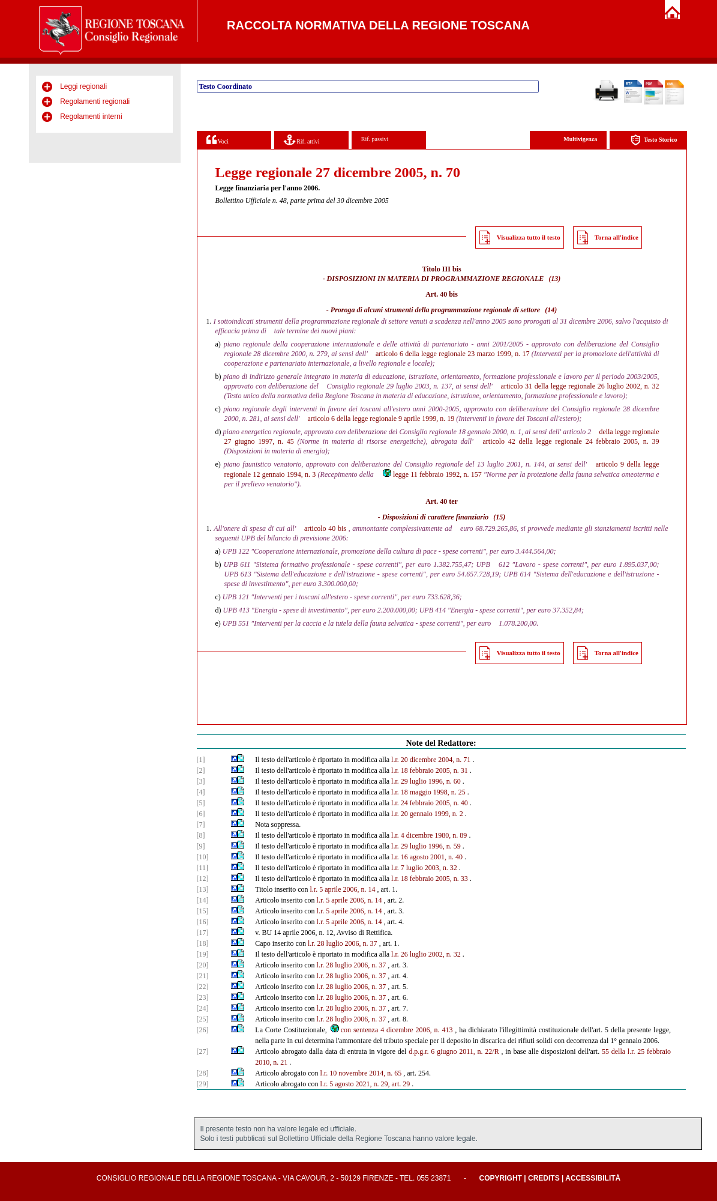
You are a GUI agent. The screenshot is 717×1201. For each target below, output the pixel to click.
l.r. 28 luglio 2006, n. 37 (342, 943)
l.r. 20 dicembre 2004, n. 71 (430, 759)
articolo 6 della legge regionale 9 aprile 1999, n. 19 (380, 418)
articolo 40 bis (325, 528)
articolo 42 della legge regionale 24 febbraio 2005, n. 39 (570, 441)
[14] (203, 900)
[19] (203, 954)
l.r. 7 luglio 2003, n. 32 (424, 868)
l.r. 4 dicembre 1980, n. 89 (429, 835)
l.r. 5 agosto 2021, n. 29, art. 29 (365, 1084)
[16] (203, 922)
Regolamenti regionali (95, 101)
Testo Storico (654, 140)
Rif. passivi (375, 139)
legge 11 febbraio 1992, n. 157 (432, 474)
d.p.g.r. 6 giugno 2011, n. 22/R (454, 1051)
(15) (499, 517)
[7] (201, 824)
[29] (203, 1084)
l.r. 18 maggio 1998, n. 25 (428, 792)
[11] (203, 868)
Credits (544, 1178)
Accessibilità (592, 1178)
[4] (201, 792)
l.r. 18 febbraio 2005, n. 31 (429, 770)
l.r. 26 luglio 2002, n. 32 (426, 954)
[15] (203, 911)
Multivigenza (580, 139)
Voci (217, 140)
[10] (203, 857)
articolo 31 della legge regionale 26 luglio (562, 386)
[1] (201, 759)
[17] (203, 932)
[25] (203, 1019)
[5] (201, 803)
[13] (203, 889)
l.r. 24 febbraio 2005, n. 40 (429, 803)
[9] (201, 846)
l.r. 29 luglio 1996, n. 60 (426, 781)
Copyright (500, 1178)
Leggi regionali (83, 86)
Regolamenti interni (91, 116)
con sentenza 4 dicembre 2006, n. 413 (391, 1030)
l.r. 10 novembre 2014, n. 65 (361, 1073)
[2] (201, 770)
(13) (554, 278)
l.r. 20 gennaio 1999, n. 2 (427, 813)
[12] (203, 878)
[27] (203, 1051)
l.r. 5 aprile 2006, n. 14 (343, 889)
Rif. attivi (302, 140)
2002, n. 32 (642, 386)
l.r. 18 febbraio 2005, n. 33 (429, 878)
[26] (203, 1030)
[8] (201, 835)
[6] (201, 813)
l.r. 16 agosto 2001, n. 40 (427, 857)
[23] (203, 997)
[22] (203, 986)
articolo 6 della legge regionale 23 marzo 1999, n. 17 (452, 353)
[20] (203, 965)
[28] (203, 1073)
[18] (203, 943)
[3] (201, 781)
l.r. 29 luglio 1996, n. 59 (426, 846)
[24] (203, 1008)
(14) (551, 310)
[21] (203, 976)
